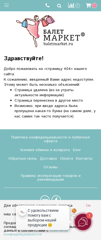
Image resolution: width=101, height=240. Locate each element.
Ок (88, 205)
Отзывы (51, 167)
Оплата (66, 158)
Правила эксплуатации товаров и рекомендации (51, 177)
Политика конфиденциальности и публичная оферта (50, 139)
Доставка (48, 158)
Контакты (84, 158)
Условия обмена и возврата (45, 150)
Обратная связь (22, 158)
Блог (77, 150)
